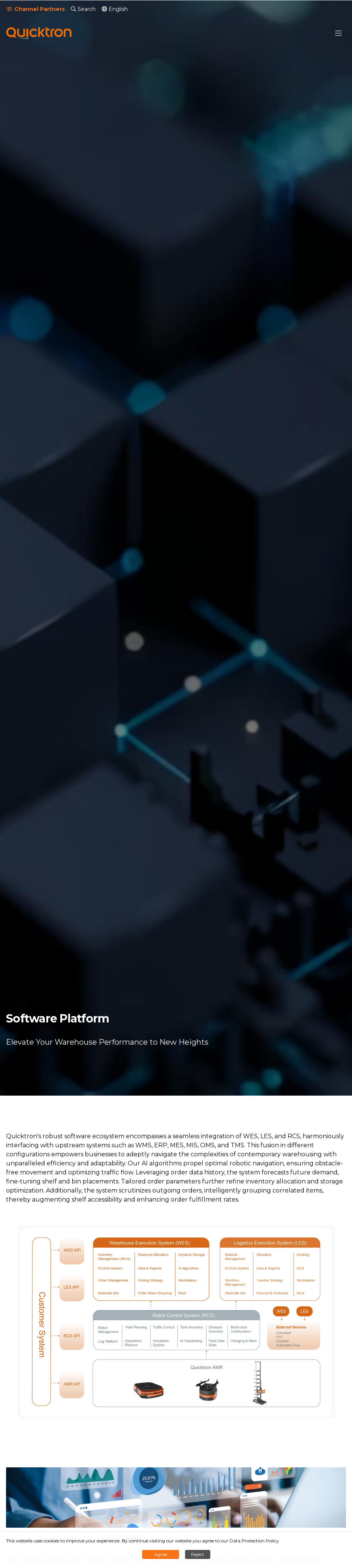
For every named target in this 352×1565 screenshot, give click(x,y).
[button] (338, 33)
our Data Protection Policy (250, 1541)
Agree (160, 1554)
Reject (197, 1554)
